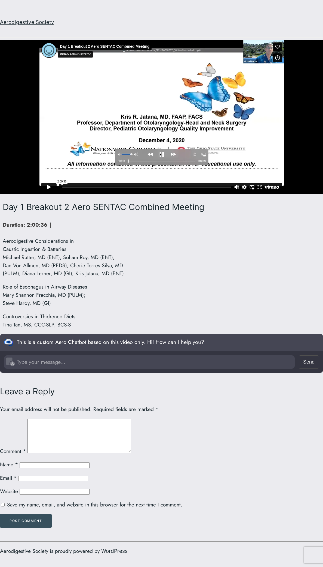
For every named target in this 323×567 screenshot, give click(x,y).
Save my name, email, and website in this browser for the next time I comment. (94, 511)
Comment (13, 457)
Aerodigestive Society (27, 22)
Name (9, 471)
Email (8, 484)
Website (9, 498)
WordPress (114, 557)
